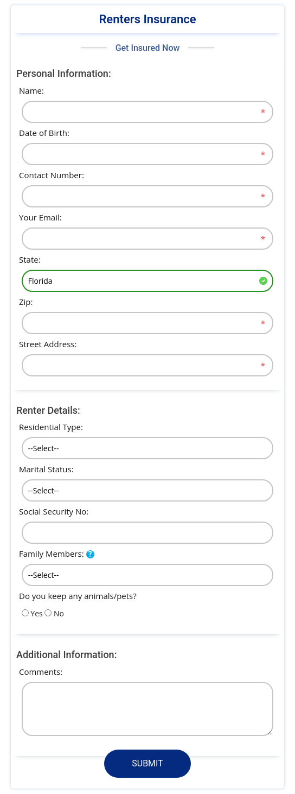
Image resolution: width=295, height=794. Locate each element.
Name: (31, 90)
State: (30, 259)
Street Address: (47, 344)
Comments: (40, 671)
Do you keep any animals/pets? (78, 595)
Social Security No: (53, 511)
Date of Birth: (44, 132)
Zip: (26, 301)
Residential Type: (51, 426)
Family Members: (51, 553)
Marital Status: (46, 469)
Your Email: (40, 217)
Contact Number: (51, 175)
